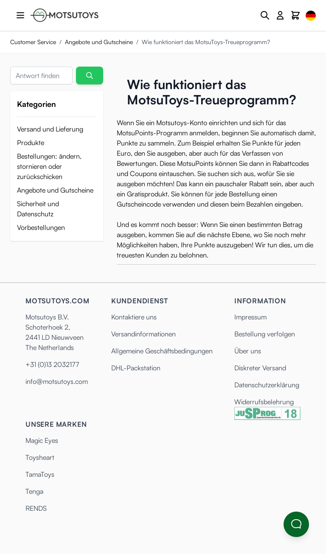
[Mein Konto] (280, 15)
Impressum (250, 317)
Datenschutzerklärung (266, 385)
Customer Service (33, 41)
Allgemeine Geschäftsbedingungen (162, 351)
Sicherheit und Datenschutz (38, 208)
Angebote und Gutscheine (99, 41)
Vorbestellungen (41, 227)
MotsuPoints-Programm (152, 133)
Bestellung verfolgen (264, 334)
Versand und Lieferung (50, 129)
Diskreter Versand (260, 368)
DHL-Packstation (135, 368)
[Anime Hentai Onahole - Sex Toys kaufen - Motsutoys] (64, 15)
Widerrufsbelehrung (264, 401)
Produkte (30, 142)
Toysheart (39, 457)
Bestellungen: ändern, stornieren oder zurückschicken (49, 166)
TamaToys (39, 474)
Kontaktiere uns (134, 317)
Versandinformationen (143, 334)
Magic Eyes (41, 440)
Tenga (34, 491)
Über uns (247, 351)
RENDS (36, 508)
